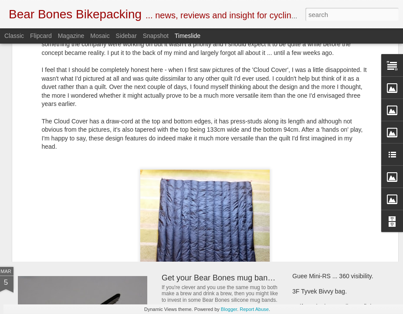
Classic (14, 35)
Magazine (71, 35)
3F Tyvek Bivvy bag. (319, 291)
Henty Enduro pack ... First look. (335, 170)
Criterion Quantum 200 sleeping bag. (342, 216)
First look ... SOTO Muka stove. (334, 201)
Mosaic (99, 35)
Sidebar (126, 35)
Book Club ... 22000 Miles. (207, 167)
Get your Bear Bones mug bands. (220, 277)
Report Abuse (254, 309)
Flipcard (41, 35)
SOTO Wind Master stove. (79, 202)
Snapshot (156, 35)
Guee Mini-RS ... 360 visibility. (332, 276)
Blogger (229, 309)
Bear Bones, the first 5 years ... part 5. (343, 186)
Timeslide (187, 35)
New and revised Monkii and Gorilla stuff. (233, 211)
